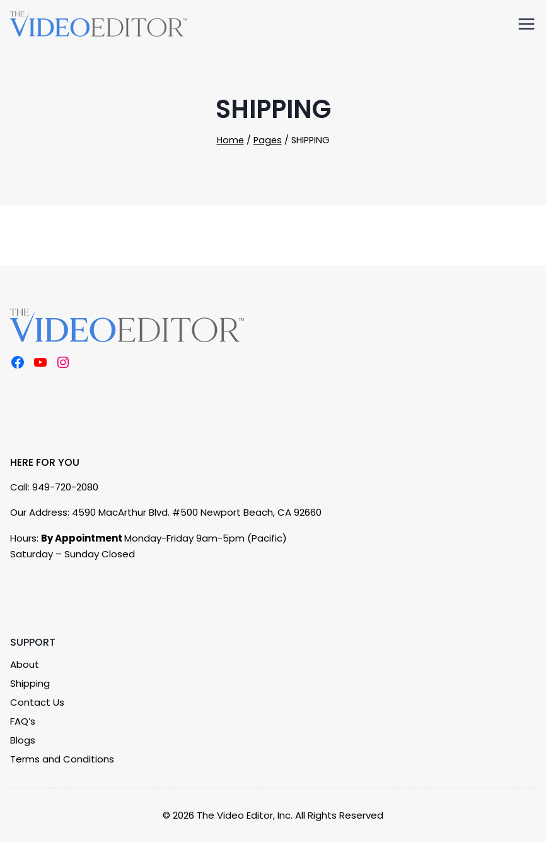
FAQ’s (22, 721)
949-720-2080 (65, 487)
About (24, 664)
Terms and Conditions (62, 759)
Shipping (30, 683)
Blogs (22, 740)
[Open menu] (524, 23)
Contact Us (37, 702)
